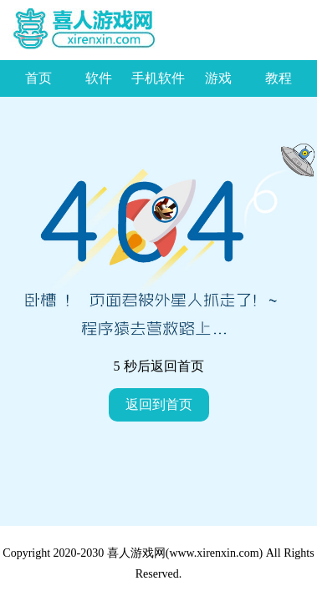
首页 (38, 78)
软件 (98, 78)
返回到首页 (158, 404)
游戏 (218, 78)
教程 (278, 78)
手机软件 (158, 78)
